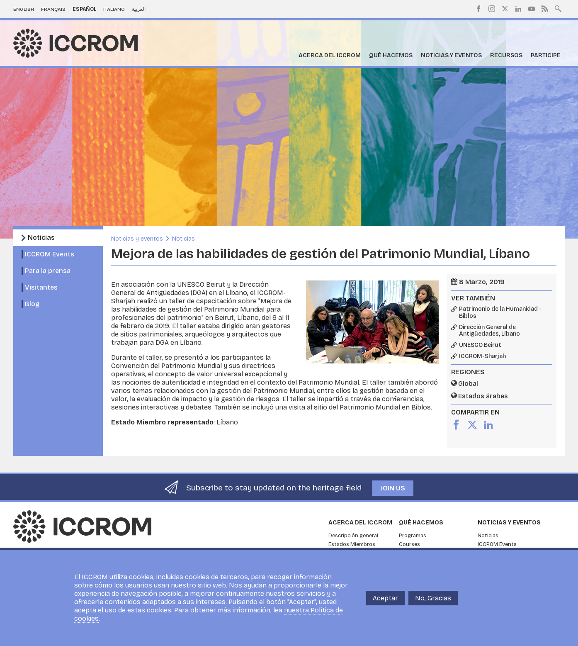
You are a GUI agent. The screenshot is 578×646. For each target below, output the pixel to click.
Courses (409, 544)
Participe (546, 55)
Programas (412, 535)
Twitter (505, 8)
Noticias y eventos (451, 55)
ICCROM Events (49, 254)
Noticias (41, 237)
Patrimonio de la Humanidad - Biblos (500, 312)
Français (53, 9)
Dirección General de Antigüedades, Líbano (489, 331)
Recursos (506, 55)
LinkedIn (518, 8)
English (23, 9)
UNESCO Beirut (480, 345)
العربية (139, 9)
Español (85, 9)
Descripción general (353, 535)
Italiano (114, 9)
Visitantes (41, 287)
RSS (545, 8)
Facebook (478, 8)
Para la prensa (47, 271)
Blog (32, 304)
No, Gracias (433, 598)
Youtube (531, 8)
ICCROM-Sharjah (482, 356)
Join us (392, 488)
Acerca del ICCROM (330, 55)
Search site (558, 8)
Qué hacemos (391, 55)
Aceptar (385, 598)
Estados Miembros (351, 544)
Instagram (491, 8)
